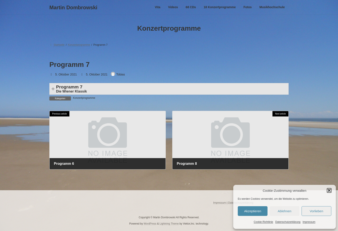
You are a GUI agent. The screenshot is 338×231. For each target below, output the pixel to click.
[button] (329, 190)
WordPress (150, 223)
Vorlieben (316, 211)
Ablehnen (284, 211)
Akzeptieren (252, 211)
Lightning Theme (169, 223)
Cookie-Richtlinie (263, 221)
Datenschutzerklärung (287, 221)
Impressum (309, 221)
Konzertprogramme (84, 97)
